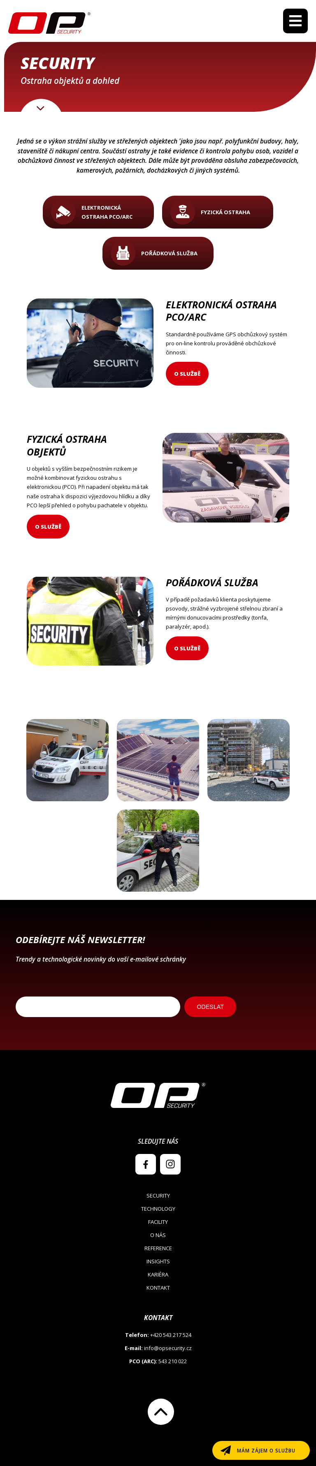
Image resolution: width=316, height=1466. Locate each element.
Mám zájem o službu (266, 1450)
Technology (158, 1208)
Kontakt (158, 1287)
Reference (158, 1248)
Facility (158, 1222)
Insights (158, 1261)
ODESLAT (210, 1007)
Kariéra (158, 1274)
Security (158, 1195)
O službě (187, 373)
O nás (158, 1235)
